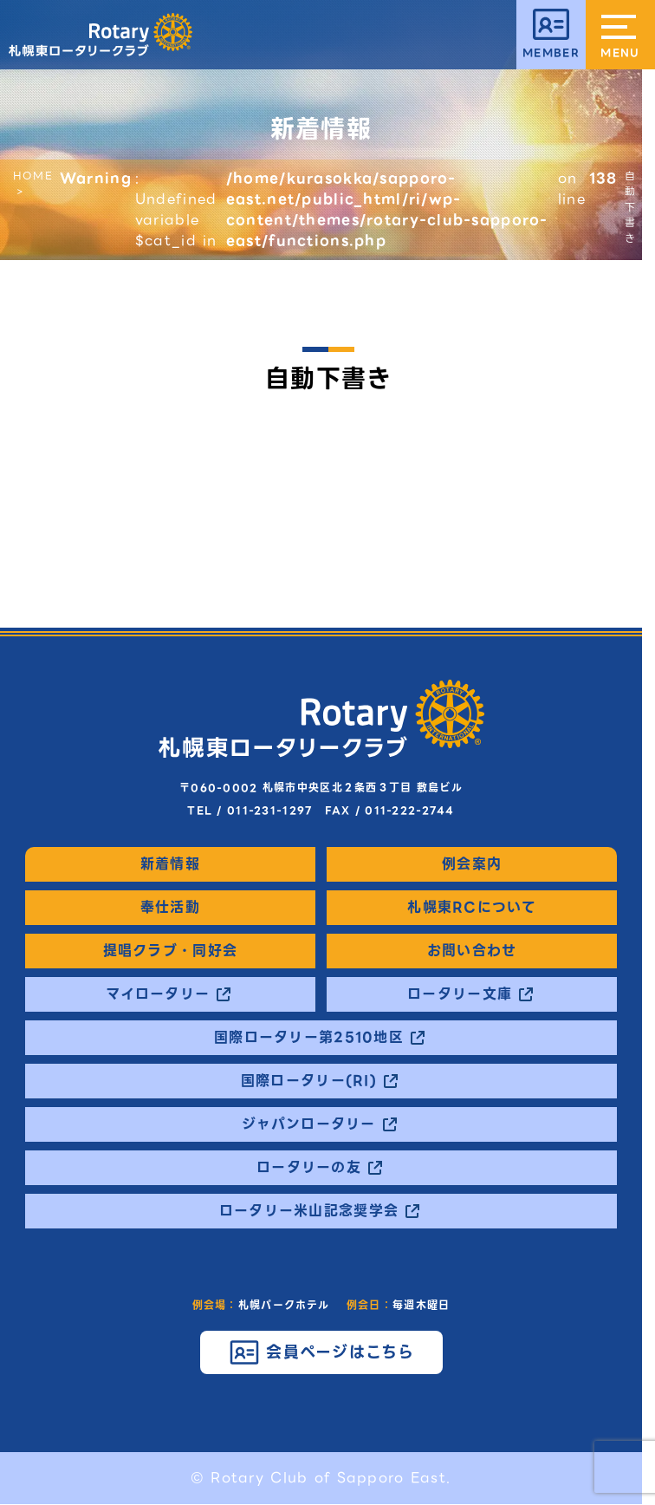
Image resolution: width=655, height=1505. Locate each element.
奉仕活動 (170, 907)
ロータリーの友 (308, 1167)
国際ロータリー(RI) (309, 1081)
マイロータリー (158, 994)
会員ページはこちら (340, 1352)
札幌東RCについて (471, 907)
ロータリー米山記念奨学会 (309, 1211)
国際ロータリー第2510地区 (309, 1037)
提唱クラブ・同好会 (170, 951)
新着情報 (170, 864)
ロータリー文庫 (459, 994)
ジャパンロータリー (309, 1124)
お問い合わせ (472, 951)
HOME (33, 175)
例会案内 (472, 864)
